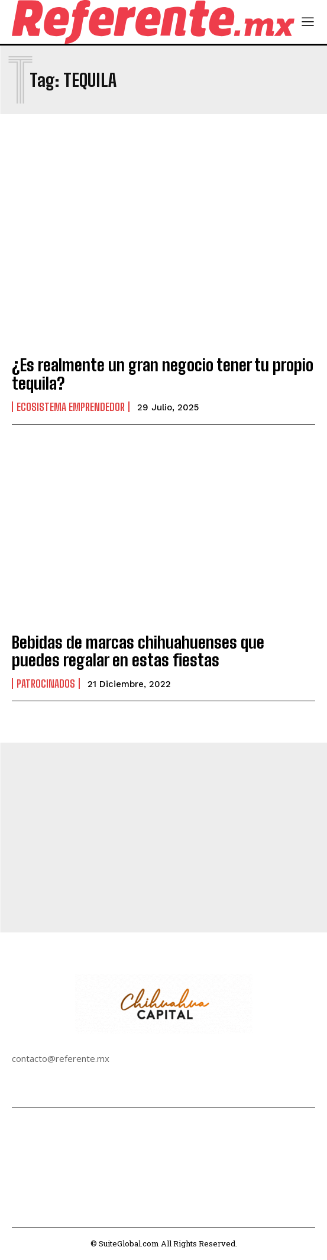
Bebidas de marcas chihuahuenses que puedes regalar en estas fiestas (138, 651)
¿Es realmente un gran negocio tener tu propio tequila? (162, 374)
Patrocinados (46, 683)
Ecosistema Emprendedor (71, 406)
